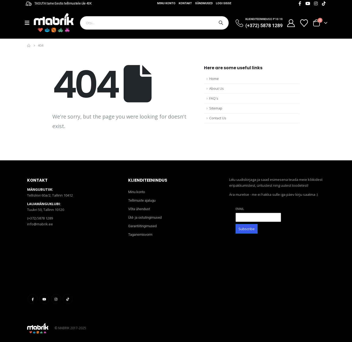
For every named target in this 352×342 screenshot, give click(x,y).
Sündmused (204, 3)
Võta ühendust (139, 209)
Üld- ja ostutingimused (145, 217)
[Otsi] (220, 23)
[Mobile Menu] (29, 23)
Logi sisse (223, 3)
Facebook (32, 299)
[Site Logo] (54, 22)
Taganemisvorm (140, 235)
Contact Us (217, 118)
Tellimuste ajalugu (142, 200)
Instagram (56, 299)
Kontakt (185, 3)
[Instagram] (315, 3)
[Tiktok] (323, 3)
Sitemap (215, 108)
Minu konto (166, 3)
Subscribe (246, 228)
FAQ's (213, 98)
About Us (216, 88)
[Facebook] (299, 3)
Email (240, 209)
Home (214, 78)
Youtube (44, 299)
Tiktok (68, 299)
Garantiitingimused (142, 226)
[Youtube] (307, 3)
